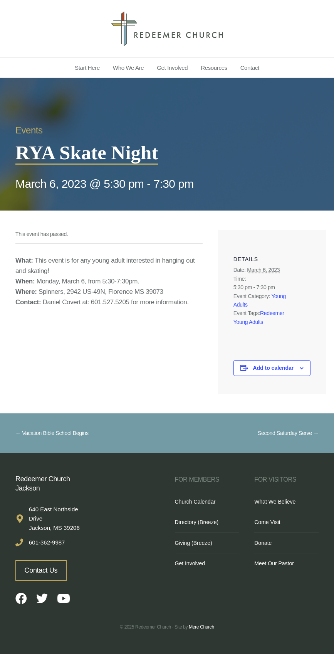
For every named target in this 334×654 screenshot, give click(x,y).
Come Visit (267, 522)
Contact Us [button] (41, 570)
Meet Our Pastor (274, 563)
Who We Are (128, 67)
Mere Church (201, 627)
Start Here (87, 67)
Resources (214, 67)
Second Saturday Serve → (288, 433)
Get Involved (172, 67)
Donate (263, 543)
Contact (249, 67)
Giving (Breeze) (193, 543)
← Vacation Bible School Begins (52, 433)
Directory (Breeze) (197, 522)
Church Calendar (195, 502)
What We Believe (274, 502)
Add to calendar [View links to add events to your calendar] (273, 368)
